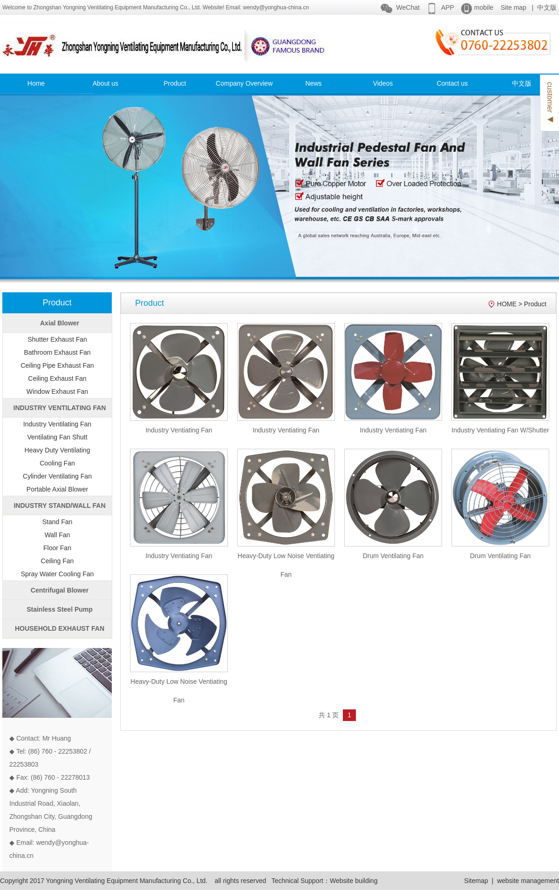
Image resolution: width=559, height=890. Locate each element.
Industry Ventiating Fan (178, 430)
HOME (507, 304)
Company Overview (244, 83)
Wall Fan (57, 535)
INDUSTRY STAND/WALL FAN (59, 505)
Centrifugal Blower (60, 590)
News (314, 83)
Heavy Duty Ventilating (57, 450)
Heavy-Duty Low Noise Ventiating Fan (286, 565)
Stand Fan (57, 522)
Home (36, 83)
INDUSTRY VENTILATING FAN (60, 407)
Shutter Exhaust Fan (57, 339)
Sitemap (476, 880)
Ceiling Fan (57, 561)
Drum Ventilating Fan (393, 556)
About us (105, 83)
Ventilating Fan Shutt (57, 437)
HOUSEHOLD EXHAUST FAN (59, 628)
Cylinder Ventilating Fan (57, 476)
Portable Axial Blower (57, 489)
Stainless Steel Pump (60, 609)
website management (528, 880)
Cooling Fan (57, 463)
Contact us (452, 83)
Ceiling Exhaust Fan (57, 378)
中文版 (547, 7)
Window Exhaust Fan (57, 391)
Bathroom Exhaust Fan (57, 352)
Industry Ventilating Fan (57, 424)
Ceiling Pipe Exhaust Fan (57, 365)
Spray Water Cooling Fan (57, 574)
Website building (353, 880)
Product (175, 83)
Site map (513, 7)
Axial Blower (59, 323)
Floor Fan (57, 548)
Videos (383, 83)
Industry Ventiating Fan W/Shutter (500, 430)
